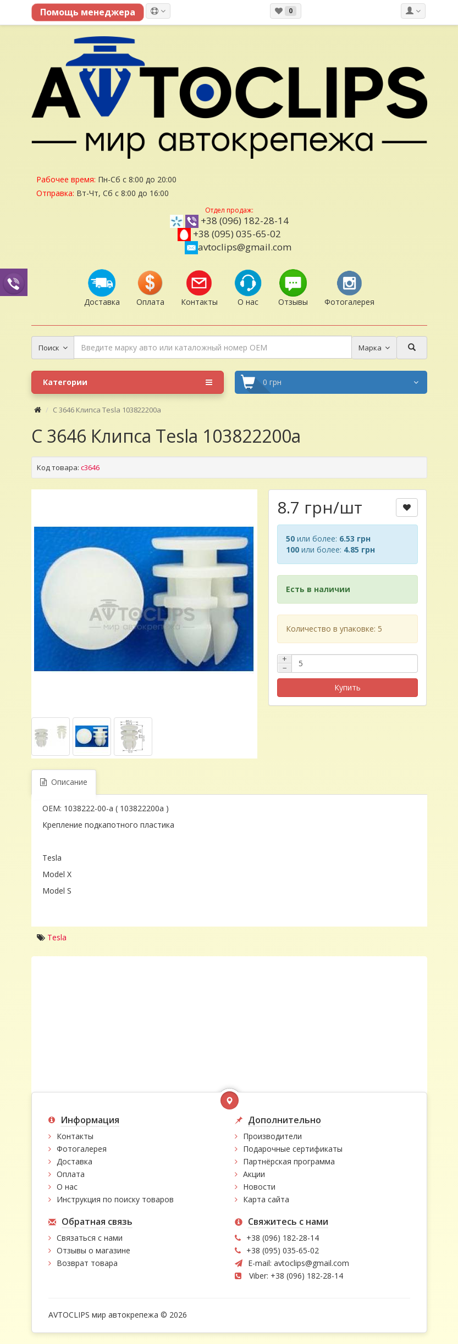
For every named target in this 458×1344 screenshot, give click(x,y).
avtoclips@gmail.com (238, 247)
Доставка (74, 1161)
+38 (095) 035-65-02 (237, 233)
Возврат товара (87, 1263)
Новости (259, 1186)
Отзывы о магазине (93, 1250)
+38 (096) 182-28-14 (245, 220)
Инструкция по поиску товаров (115, 1199)
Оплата (71, 1174)
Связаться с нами (90, 1238)
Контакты (75, 1136)
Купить (347, 687)
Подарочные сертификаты (293, 1149)
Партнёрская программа (289, 1161)
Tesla (57, 937)
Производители (272, 1136)
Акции (254, 1174)
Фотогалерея (82, 1149)
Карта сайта (266, 1199)
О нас (67, 1186)
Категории (127, 382)
